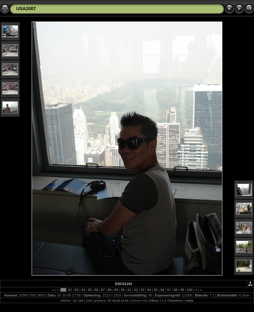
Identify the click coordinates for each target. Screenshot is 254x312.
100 (190, 290)
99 (182, 290)
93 (142, 290)
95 (156, 290)
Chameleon (175, 300)
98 (175, 290)
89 (116, 290)
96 (162, 290)
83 (76, 290)
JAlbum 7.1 (156, 300)
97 (169, 290)
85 (89, 290)
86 (96, 290)
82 (70, 290)
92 (136, 290)
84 (83, 290)
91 (129, 290)
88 (109, 290)
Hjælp (189, 300)
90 (123, 290)
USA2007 (26, 8)
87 (103, 290)
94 (149, 290)
